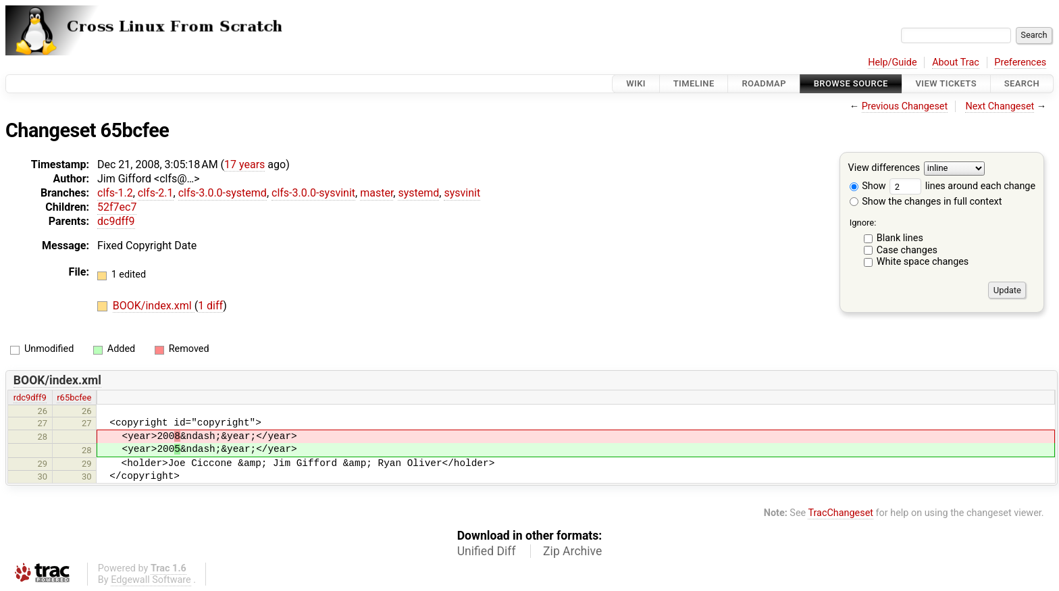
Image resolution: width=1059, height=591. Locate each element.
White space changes (923, 261)
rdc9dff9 (30, 397)
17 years (244, 164)
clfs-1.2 (115, 192)
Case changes (907, 250)
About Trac (955, 62)
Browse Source (851, 83)
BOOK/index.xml (154, 305)
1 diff (210, 305)
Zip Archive (572, 551)
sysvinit (462, 192)
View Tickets (946, 83)
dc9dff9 (116, 221)
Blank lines (900, 238)
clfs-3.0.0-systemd (222, 192)
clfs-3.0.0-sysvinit (313, 192)
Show (868, 186)
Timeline (694, 83)
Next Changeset (999, 106)
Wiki (636, 83)
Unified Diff (486, 551)
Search (1021, 83)
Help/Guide (892, 62)
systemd (418, 192)
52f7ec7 (116, 207)
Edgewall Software (151, 580)
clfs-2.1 (156, 192)
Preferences (1020, 62)
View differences (884, 168)
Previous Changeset (905, 106)
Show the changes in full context (926, 201)
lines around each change (962, 186)
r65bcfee (74, 397)
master (376, 192)
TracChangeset (840, 513)
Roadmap (764, 83)
